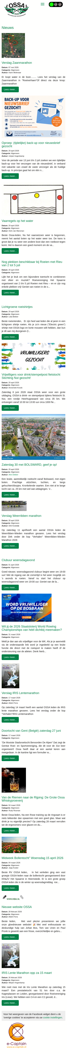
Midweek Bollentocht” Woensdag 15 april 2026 (32, 858)
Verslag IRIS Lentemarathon (20, 693)
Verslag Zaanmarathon (17, 62)
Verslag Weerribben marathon (21, 515)
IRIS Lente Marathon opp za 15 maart (27, 973)
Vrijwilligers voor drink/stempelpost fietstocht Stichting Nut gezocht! (31, 376)
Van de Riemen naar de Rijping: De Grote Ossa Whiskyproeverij (33, 799)
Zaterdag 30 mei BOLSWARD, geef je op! (29, 464)
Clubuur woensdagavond (18, 560)
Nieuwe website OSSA (17, 907)
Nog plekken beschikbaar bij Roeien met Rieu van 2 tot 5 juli (32, 263)
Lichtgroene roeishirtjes (17, 307)
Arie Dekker (13, 475)
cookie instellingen (52, 1017)
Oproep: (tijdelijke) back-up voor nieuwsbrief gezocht (31, 144)
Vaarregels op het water (17, 221)
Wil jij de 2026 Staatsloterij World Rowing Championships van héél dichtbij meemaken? (32, 628)
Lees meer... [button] (10, 89)
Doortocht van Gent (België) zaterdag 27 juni (31, 730)
